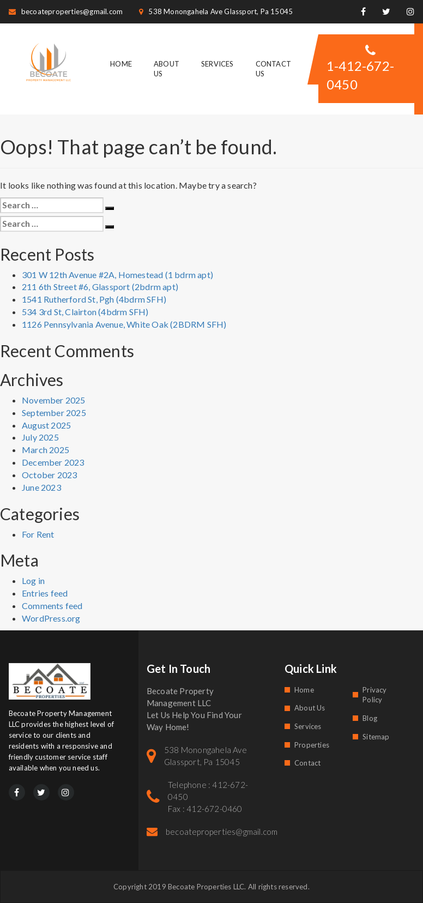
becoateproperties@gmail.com (66, 11)
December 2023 (53, 462)
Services (217, 63)
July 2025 (40, 437)
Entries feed (45, 593)
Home (121, 63)
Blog (369, 718)
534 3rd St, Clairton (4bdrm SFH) (85, 311)
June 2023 (41, 487)
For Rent (38, 534)
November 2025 (54, 400)
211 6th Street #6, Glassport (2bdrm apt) (100, 286)
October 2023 (49, 474)
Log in (33, 580)
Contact (307, 762)
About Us (309, 707)
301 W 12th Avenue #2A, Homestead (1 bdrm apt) (117, 274)
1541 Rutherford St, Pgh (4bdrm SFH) (94, 299)
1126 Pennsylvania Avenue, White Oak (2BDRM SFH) (124, 324)
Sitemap (375, 736)
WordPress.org (51, 618)
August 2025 (46, 425)
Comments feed (52, 605)
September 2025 (54, 412)
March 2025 (45, 449)
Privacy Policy (374, 695)
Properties (311, 745)
